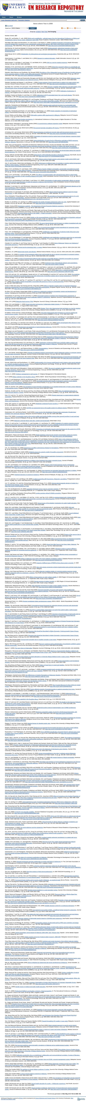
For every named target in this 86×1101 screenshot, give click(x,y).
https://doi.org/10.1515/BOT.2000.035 (15, 897)
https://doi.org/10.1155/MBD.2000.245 (15, 445)
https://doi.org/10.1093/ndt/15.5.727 (60, 915)
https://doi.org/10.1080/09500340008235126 (17, 787)
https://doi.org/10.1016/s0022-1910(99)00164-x (49, 598)
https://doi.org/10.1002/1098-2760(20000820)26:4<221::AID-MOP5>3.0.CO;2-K (56, 102)
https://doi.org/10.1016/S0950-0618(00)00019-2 (63, 133)
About (11, 17)
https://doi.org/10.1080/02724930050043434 (54, 472)
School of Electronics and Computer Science (45, 1098)
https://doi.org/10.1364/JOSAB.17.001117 (19, 70)
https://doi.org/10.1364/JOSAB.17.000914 (40, 776)
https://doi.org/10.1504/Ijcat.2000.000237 (16, 432)
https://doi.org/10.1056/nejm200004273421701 (51, 320)
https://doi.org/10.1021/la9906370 (23, 799)
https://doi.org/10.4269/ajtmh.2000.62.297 (16, 955)
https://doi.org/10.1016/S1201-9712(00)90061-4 (65, 147)
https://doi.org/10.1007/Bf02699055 (62, 436)
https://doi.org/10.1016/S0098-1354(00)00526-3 (18, 166)
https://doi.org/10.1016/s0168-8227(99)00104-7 (18, 384)
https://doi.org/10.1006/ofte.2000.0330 (21, 531)
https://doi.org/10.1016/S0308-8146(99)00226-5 (21, 592)
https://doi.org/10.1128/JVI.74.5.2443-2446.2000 (18, 1007)
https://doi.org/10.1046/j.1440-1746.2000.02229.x (52, 334)
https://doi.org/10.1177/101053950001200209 (51, 156)
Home (4, 17)
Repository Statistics (24, 20)
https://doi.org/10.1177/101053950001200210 (18, 705)
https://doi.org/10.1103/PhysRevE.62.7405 (17, 486)
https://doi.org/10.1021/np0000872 (61, 746)
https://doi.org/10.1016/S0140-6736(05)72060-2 (32, 96)
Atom (64, 28)
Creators (38, 31)
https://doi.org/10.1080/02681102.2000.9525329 (33, 859)
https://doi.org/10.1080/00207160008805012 (30, 75)
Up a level (10, 25)
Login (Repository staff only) (9, 20)
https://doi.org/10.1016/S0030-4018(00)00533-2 (18, 520)
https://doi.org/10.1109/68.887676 (33, 510)
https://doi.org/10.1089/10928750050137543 (17, 234)
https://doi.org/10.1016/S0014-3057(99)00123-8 (27, 288)
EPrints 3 (21, 1098)
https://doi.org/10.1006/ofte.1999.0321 (25, 770)
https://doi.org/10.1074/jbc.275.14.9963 (49, 1036)
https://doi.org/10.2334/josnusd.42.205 (18, 809)
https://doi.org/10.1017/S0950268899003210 (23, 950)
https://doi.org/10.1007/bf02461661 (58, 142)
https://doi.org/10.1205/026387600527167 (16, 365)
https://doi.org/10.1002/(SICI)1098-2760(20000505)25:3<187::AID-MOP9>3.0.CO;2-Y (49, 782)
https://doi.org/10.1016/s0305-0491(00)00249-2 (43, 172)
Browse (19, 17)
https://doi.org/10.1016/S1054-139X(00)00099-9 (63, 1089)
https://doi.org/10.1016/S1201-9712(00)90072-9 (47, 696)
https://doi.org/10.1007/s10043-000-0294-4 (17, 793)
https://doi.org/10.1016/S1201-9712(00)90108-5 (41, 930)
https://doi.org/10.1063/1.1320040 (54, 264)
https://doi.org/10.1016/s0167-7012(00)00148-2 (18, 618)
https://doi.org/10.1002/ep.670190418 (15, 844)
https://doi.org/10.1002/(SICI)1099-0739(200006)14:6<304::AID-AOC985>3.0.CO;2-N (29, 220)
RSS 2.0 (78, 28)
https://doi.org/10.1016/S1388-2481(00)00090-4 (36, 819)
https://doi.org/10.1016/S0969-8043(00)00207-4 (49, 203)
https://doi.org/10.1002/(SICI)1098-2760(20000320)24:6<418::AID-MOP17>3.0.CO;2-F (32, 903)
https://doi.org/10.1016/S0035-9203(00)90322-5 (50, 887)
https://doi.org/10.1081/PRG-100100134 (19, 740)
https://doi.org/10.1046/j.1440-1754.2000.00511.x (28, 467)
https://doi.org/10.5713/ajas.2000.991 (15, 189)
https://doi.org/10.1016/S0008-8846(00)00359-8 (18, 1042)
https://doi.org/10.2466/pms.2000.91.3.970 (37, 676)
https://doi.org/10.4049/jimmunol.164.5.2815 (17, 999)
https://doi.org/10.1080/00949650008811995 (26, 813)
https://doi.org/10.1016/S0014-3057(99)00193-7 (18, 975)
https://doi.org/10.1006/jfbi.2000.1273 (15, 764)
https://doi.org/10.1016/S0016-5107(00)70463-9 (58, 729)
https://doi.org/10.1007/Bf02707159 (15, 371)
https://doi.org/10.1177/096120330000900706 (30, 834)
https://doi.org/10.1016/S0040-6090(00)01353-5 (61, 45)
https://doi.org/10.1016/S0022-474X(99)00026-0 (62, 84)
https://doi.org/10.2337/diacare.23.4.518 (16, 672)
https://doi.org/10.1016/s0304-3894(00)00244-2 (18, 240)
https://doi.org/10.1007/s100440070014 (61, 686)
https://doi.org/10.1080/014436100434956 (32, 350)
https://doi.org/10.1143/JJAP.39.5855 (15, 1018)
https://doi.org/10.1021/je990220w (14, 825)
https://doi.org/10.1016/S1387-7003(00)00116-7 (40, 944)
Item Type (44, 31)
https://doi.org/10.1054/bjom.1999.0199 (66, 803)
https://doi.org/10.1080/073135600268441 (50, 587)
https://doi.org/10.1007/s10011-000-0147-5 (47, 984)
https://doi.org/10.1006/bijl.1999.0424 (15, 720)
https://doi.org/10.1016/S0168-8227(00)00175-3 (48, 560)
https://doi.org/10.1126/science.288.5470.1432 (60, 271)
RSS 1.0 (71, 28)
